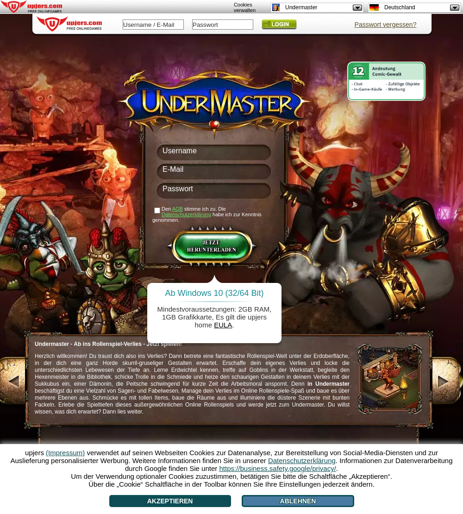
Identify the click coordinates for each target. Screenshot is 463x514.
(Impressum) (65, 453)
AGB (177, 209)
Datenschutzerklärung (186, 214)
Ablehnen (298, 501)
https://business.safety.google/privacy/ (277, 468)
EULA (223, 325)
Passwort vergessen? (386, 24)
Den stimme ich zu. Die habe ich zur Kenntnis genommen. (207, 214)
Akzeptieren (170, 501)
